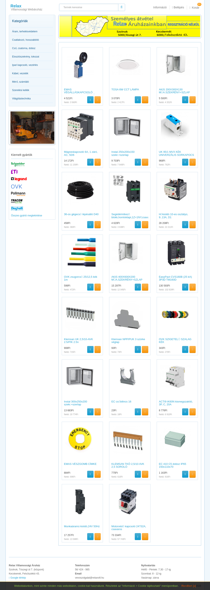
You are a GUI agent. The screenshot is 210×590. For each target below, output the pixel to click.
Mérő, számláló (20, 81)
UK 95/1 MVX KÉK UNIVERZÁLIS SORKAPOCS (176, 153)
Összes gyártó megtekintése (26, 215)
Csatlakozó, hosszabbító (25, 39)
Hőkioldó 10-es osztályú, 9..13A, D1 (173, 216)
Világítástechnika (21, 98)
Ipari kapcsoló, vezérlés (25, 65)
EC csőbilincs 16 (121, 401)
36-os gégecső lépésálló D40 (81, 214)
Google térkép (17, 577)
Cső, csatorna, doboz (23, 48)
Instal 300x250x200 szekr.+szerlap (75, 403)
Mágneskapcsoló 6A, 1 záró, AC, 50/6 (81, 153)
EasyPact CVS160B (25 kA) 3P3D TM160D (175, 278)
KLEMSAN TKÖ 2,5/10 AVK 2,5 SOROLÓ (127, 465)
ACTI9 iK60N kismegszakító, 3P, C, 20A (176, 403)
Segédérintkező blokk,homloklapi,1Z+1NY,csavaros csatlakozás (132, 217)
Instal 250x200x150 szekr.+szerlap (123, 153)
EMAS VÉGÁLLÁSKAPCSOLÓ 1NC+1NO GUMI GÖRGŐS (80, 92)
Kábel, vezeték (20, 73)
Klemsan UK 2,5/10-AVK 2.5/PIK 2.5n (78, 341)
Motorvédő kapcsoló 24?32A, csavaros (128, 528)
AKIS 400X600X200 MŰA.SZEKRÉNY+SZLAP (126, 278)
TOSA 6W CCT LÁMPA (125, 89)
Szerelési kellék (20, 90)
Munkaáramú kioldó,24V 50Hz (82, 526)
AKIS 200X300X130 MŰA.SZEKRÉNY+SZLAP (174, 91)
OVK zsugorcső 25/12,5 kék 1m (80, 278)
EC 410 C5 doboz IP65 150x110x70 (172, 465)
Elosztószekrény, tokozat (25, 56)
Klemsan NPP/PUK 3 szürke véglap (128, 341)
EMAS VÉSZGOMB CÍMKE (80, 463)
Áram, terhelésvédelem (24, 31)
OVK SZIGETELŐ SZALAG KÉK (175, 341)
